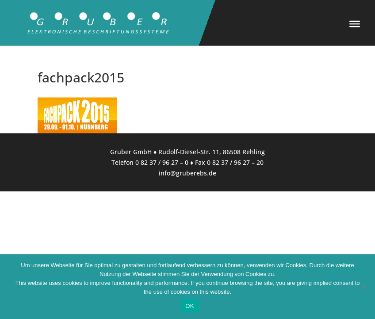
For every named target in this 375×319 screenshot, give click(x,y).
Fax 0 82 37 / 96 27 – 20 (229, 162)
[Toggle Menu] (354, 23)
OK (189, 306)
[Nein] (364, 286)
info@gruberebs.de (187, 173)
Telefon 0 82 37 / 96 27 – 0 (149, 162)
